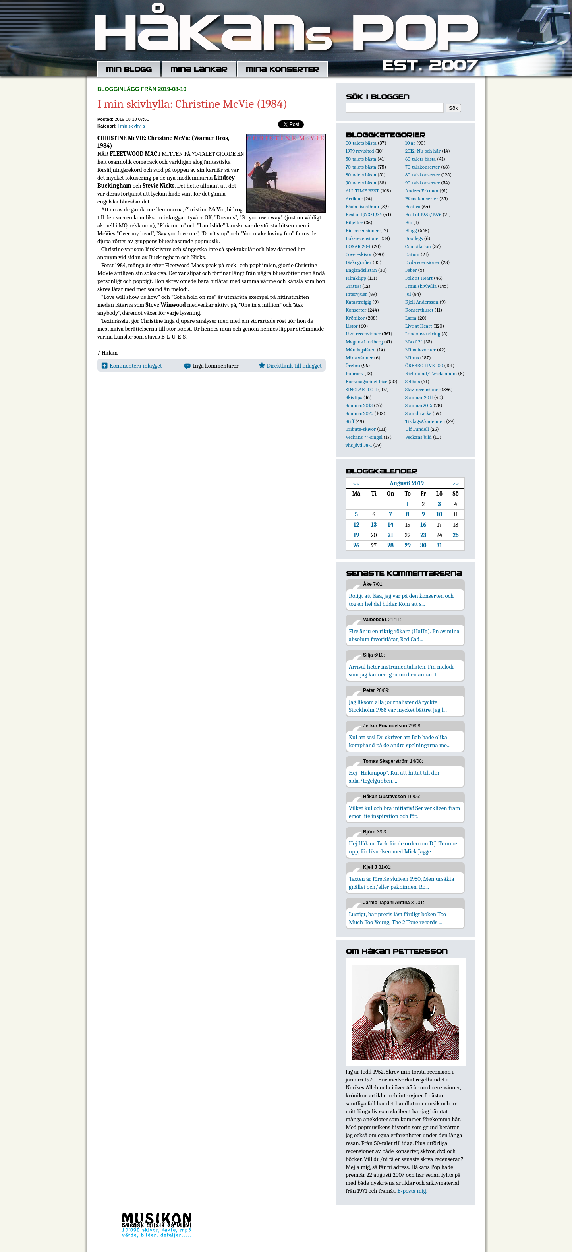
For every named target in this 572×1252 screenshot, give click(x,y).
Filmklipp (356, 278)
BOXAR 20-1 (358, 246)
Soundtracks (418, 413)
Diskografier (358, 262)
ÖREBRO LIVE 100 (424, 365)
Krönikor (355, 318)
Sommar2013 (359, 405)
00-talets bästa (361, 143)
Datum (412, 254)
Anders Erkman (421, 191)
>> (455, 483)
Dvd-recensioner (422, 262)
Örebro (353, 365)
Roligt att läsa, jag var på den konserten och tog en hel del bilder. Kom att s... (401, 599)
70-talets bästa (361, 167)
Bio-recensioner (362, 230)
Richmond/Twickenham (431, 373)
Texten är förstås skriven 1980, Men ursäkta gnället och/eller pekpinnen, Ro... (401, 882)
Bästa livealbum (362, 206)
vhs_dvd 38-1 (359, 445)
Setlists (412, 381)
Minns (412, 357)
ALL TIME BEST (362, 191)
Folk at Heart (419, 278)
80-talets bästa (361, 175)
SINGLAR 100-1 (361, 389)
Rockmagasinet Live (366, 381)
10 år (410, 143)
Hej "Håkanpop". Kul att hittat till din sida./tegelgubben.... (394, 776)
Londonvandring (422, 334)
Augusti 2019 (407, 483)
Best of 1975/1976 (423, 214)
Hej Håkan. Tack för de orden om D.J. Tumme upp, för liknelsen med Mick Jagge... (403, 847)
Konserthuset (419, 310)
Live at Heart (418, 326)
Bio (408, 222)
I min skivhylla (131, 126)
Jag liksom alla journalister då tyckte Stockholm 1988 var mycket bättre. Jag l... (398, 705)
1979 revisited (360, 151)
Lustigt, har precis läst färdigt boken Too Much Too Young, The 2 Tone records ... (397, 918)
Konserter (356, 310)
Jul (408, 294)
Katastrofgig (358, 302)
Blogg (411, 230)
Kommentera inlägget (131, 365)
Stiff (350, 421)
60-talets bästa (420, 159)
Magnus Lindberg (364, 342)
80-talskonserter (422, 175)
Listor (352, 326)
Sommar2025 (359, 413)
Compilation (418, 246)
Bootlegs (414, 238)
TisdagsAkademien (425, 421)
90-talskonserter (422, 183)
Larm (410, 318)
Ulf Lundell (417, 429)
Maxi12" (414, 342)
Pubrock (354, 373)
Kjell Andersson (422, 302)
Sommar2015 (418, 405)
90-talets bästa (361, 183)
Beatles (412, 206)
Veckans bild (418, 437)
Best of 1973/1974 (364, 214)
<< (356, 483)
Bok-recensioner (363, 238)
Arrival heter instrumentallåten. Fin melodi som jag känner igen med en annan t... (401, 670)
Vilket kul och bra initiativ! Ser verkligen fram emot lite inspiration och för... (404, 812)
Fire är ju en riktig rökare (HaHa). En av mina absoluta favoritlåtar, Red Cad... (404, 635)
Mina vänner (359, 357)
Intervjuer (356, 294)
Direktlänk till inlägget (290, 365)
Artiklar (354, 199)
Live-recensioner (363, 334)
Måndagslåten (361, 350)
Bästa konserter (421, 199)
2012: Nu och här (423, 151)
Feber (411, 270)
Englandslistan (361, 270)
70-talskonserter (422, 167)
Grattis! (353, 286)
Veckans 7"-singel (364, 437)
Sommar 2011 (419, 397)
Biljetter (354, 222)
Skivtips (354, 397)
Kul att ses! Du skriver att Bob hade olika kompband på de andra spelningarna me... (399, 741)
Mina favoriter (420, 350)
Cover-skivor (359, 254)
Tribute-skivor (361, 429)
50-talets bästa (361, 159)
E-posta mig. (412, 1190)
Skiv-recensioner (422, 389)
